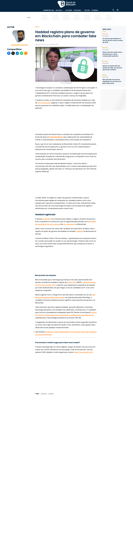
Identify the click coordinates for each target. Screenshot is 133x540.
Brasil (37, 27)
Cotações (68, 10)
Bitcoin (87, 10)
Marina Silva (71, 282)
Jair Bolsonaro (44, 393)
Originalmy (47, 219)
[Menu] (118, 10)
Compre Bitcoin (48, 10)
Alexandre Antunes (19, 45)
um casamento (69, 224)
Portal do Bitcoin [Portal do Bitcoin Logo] (66, 4)
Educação (77, 10)
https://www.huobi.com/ (83, 352)
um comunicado (44, 103)
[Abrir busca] (113, 10)
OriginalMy (51, 393)
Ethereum (94, 10)
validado (79, 231)
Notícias (59, 10)
